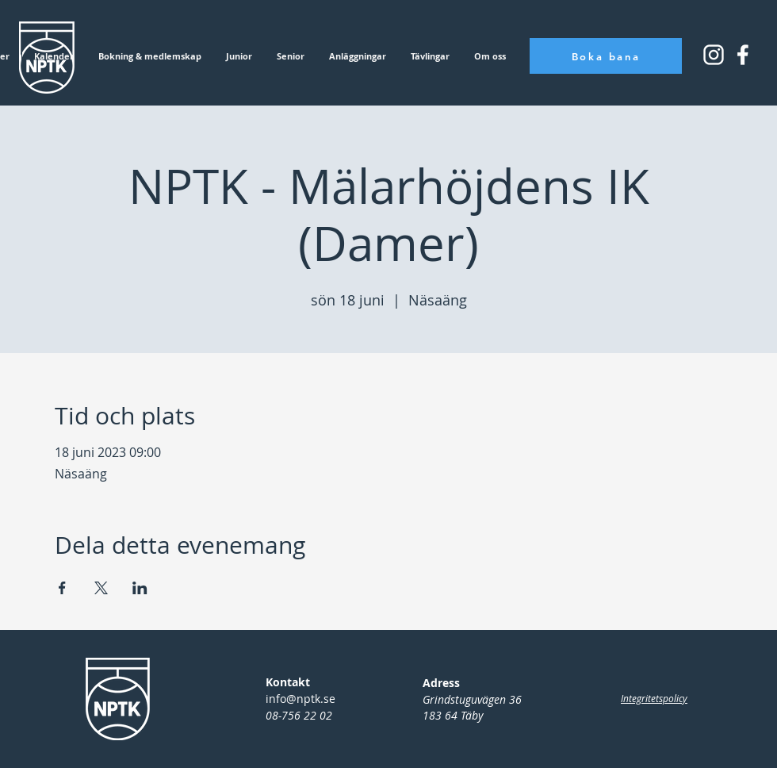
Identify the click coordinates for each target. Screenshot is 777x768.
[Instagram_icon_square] (743, 54)
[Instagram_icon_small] (713, 54)
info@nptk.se (300, 698)
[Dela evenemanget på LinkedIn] (139, 588)
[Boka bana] (606, 56)
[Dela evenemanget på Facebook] (62, 588)
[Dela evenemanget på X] (101, 588)
